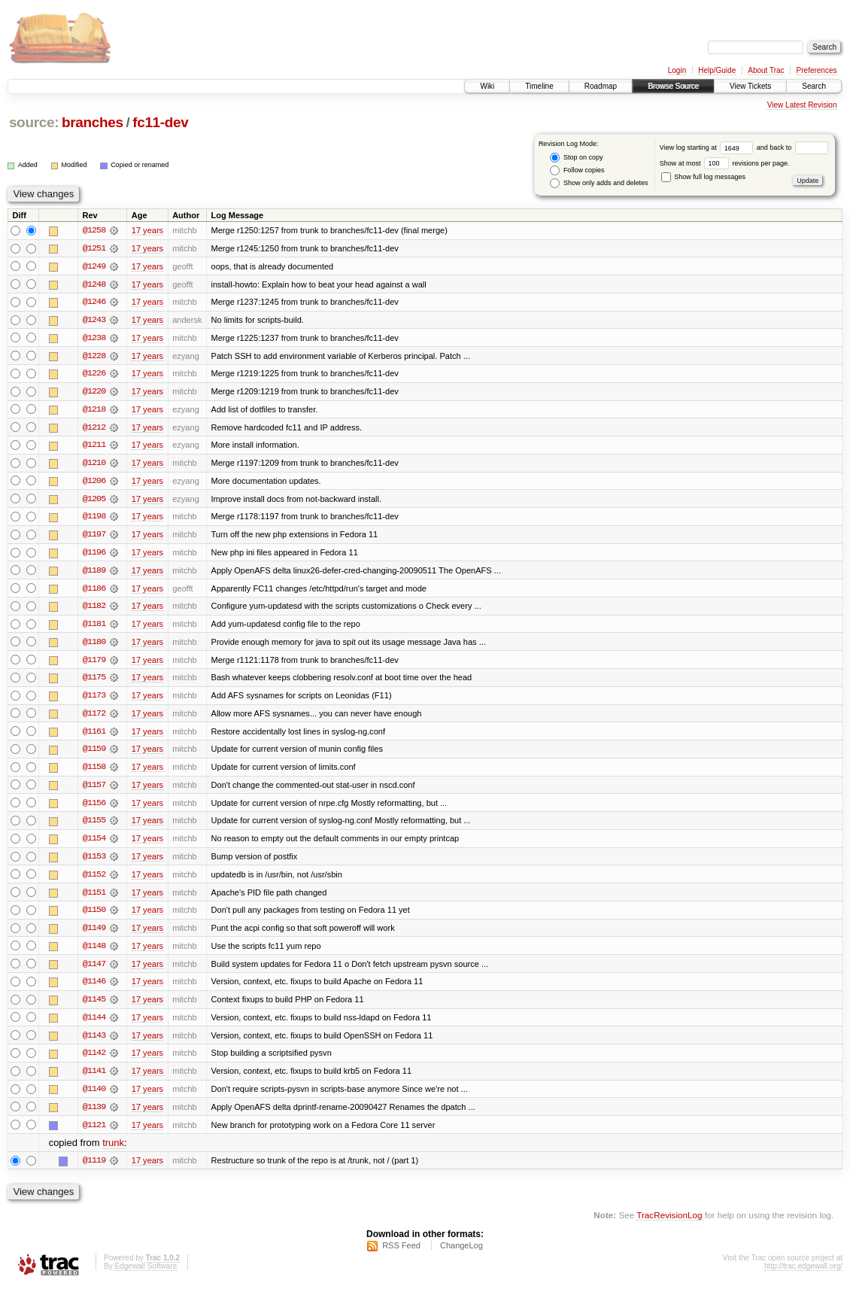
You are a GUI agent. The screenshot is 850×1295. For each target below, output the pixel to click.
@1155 (94, 826)
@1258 (94, 230)
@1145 (94, 1007)
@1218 (94, 411)
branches (92, 122)
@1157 (94, 790)
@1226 (94, 375)
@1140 (94, 1097)
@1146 (94, 989)
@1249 (94, 266)
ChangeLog (461, 1254)
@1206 (94, 483)
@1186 (94, 591)
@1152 (94, 880)
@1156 (94, 808)
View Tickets (750, 86)
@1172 (94, 718)
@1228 (94, 357)
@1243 (94, 321)
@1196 (94, 555)
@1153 (94, 862)
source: (34, 122)
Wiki (487, 86)
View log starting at (708, 147)
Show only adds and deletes (599, 183)
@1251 (94, 248)
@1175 (94, 682)
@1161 (94, 736)
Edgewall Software (145, 1275)
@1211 (94, 447)
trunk (113, 1151)
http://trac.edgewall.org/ (803, 1275)
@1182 (94, 609)
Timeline (539, 86)
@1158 (94, 772)
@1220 (94, 393)
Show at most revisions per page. (725, 163)
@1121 (94, 1133)
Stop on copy (576, 158)
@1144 (94, 1025)
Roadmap (600, 86)
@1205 (94, 501)
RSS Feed (401, 1254)
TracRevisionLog (669, 1224)
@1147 (94, 971)
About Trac (766, 70)
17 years (147, 230)
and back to (792, 147)
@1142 (94, 1061)
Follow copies (577, 170)
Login (677, 70)
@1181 (94, 628)
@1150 (94, 916)
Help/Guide (717, 70)
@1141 (94, 1079)
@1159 (94, 754)
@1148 (94, 953)
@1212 (94, 429)
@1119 (94, 1169)
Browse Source (673, 86)
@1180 (94, 646)
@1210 (94, 465)
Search (814, 86)
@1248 (94, 284)
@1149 (94, 935)
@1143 (94, 1043)
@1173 (94, 700)
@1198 (94, 519)
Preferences (817, 70)
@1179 (94, 664)
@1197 (94, 537)
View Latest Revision (802, 105)
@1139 (94, 1115)
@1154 (94, 844)
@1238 (94, 339)
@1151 (94, 898)
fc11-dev (160, 122)
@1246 (94, 302)
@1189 (94, 573)
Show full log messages (703, 177)
